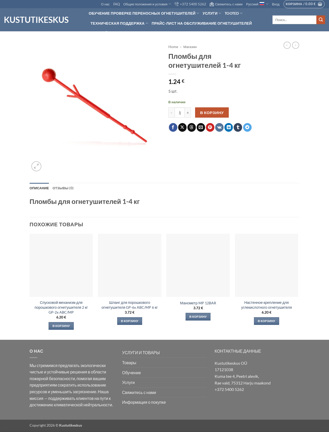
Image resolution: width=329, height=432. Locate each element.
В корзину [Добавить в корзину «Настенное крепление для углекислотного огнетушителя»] (266, 321)
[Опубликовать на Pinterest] (210, 127)
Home (173, 47)
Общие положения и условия (147, 4)
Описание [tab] (39, 188)
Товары (129, 362)
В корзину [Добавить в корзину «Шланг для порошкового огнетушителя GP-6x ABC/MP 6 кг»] (129, 321)
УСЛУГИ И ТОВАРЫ (141, 352)
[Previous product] (295, 45)
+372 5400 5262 (190, 4)
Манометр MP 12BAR (198, 303)
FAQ (116, 4)
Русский (257, 4)
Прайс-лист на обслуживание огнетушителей (202, 23)
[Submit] (320, 19)
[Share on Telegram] (247, 127)
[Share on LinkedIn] (228, 127)
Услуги (212, 13)
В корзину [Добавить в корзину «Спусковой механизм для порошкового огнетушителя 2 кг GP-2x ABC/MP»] (61, 325)
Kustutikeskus (36, 20)
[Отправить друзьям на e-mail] (201, 127)
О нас (105, 4)
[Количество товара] (180, 112)
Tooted (233, 13)
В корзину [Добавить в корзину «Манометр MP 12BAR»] (198, 316)
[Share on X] (182, 127)
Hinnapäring (103, 33)
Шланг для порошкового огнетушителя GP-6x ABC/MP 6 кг (130, 304)
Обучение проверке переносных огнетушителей (144, 13)
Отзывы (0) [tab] (63, 188)
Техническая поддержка (119, 23)
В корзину (212, 112)
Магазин (190, 47)
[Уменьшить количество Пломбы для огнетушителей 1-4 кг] (171, 112)
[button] (275, 4)
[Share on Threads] (191, 127)
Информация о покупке (144, 402)
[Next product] (287, 45)
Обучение (131, 372)
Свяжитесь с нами (226, 4)
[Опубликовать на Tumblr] (238, 127)
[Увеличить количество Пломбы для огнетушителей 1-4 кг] (188, 112)
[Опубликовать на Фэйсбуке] (173, 127)
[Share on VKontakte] (219, 127)
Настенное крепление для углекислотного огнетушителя (266, 304)
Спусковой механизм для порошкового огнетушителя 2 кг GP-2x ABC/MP (61, 307)
